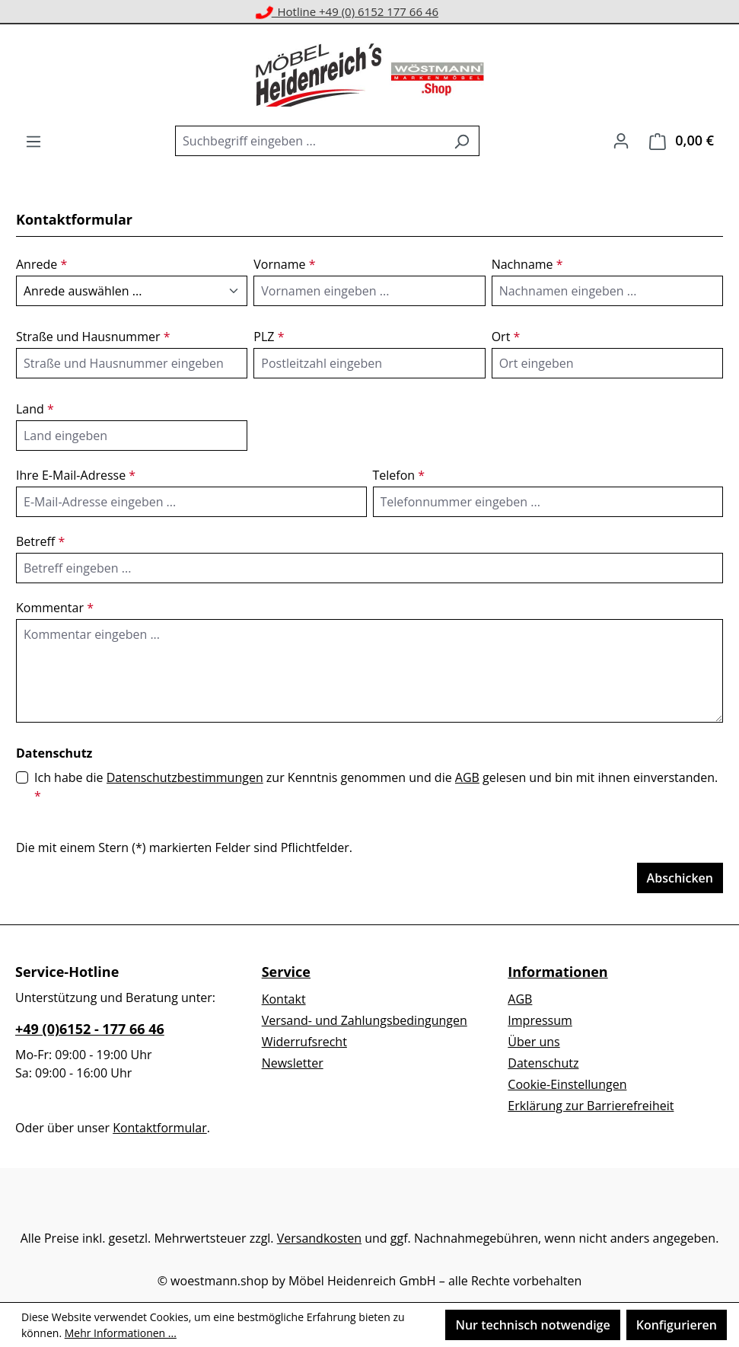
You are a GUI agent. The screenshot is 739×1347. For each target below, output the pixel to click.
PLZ (268, 336)
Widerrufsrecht (304, 1041)
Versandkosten (319, 1238)
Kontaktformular (160, 1127)
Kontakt (284, 999)
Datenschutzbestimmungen (185, 777)
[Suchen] (461, 141)
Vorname (284, 264)
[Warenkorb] (681, 140)
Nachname (527, 264)
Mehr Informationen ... (121, 1333)
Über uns (533, 1041)
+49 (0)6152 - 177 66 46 (89, 1029)
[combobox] (309, 141)
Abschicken (680, 878)
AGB (467, 777)
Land (35, 409)
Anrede (41, 264)
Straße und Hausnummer (93, 336)
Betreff (40, 541)
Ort (506, 336)
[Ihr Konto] (621, 140)
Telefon (399, 475)
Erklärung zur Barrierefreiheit (591, 1105)
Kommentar (55, 607)
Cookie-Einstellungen (567, 1084)
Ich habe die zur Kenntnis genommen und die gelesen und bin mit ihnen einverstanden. (376, 786)
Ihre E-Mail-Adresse (75, 475)
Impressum (540, 1020)
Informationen (557, 971)
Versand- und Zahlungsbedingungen (364, 1020)
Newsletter (292, 1063)
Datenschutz (543, 1063)
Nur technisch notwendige (532, 1325)
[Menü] (33, 141)
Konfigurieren (676, 1325)
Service (286, 971)
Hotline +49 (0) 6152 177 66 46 (347, 11)
